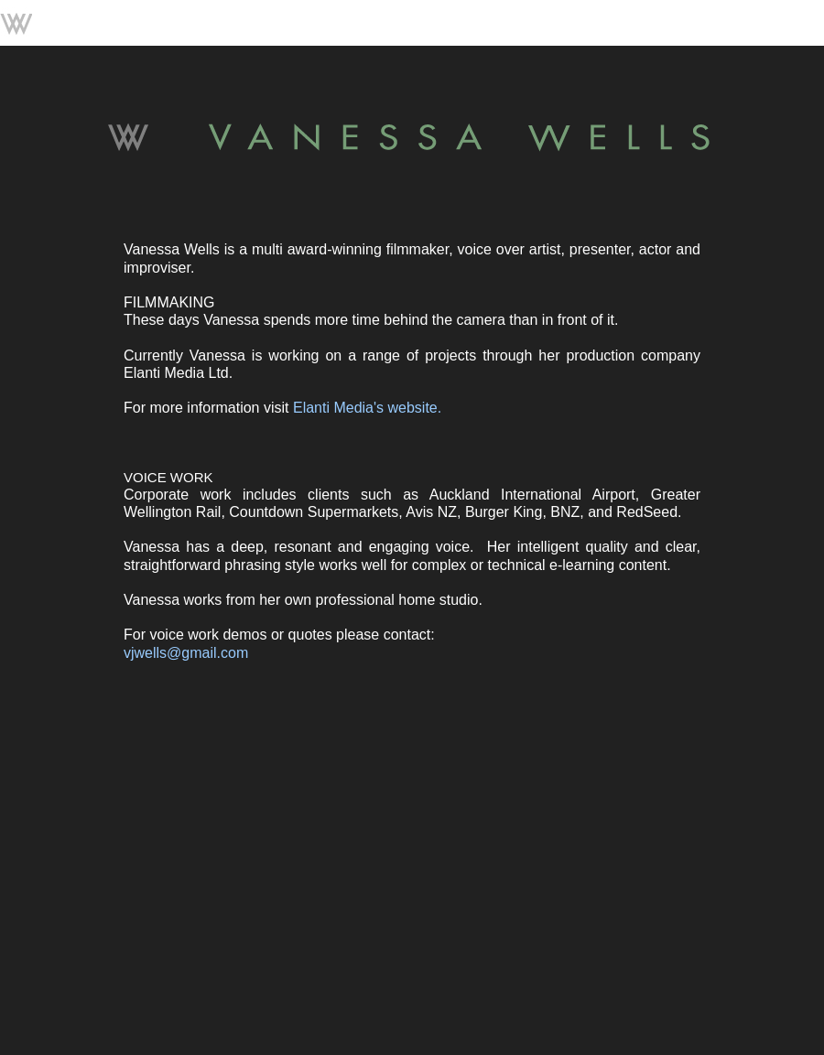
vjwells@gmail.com (186, 653)
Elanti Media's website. (367, 407)
